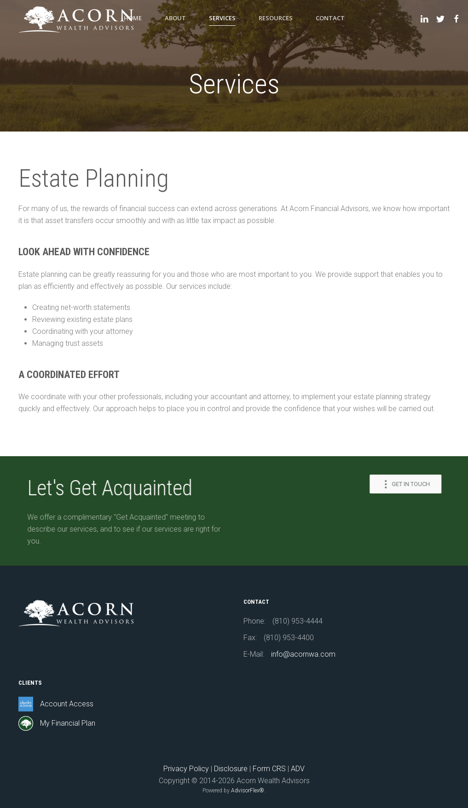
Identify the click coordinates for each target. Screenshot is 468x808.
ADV (298, 768)
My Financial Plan (67, 723)
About (175, 18)
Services (222, 18)
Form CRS (269, 768)
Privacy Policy (186, 768)
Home (133, 18)
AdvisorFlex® (247, 790)
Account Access (66, 703)
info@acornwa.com (303, 654)
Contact (330, 18)
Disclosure (231, 768)
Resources (276, 18)
